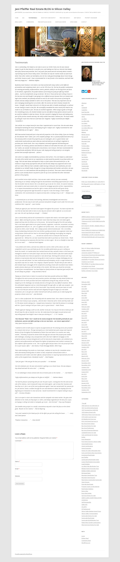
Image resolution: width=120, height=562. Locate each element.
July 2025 (84, 286)
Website (17, 476)
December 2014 (86, 363)
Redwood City (85, 150)
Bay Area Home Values (88, 423)
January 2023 (85, 300)
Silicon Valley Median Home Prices (91, 511)
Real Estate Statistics (87, 489)
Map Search (77, 18)
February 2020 (86, 307)
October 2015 (85, 347)
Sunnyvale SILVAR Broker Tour (90, 520)
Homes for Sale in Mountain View (91, 450)
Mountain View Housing (88, 477)
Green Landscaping (87, 446)
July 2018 (84, 322)
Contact (84, 22)
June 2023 (84, 298)
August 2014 (85, 372)
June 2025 (84, 289)
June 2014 (84, 376)
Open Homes (73, 22)
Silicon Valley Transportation (90, 513)
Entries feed (85, 538)
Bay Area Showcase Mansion (90, 430)
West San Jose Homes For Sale (90, 525)
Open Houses (85, 482)
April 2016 (84, 338)
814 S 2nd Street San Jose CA (90, 421)
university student (87, 253)
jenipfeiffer (85, 259)
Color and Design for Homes (90, 435)
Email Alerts (18, 22)
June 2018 (84, 325)
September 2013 (86, 392)
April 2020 (84, 304)
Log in (83, 536)
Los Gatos (84, 123)
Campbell (84, 107)
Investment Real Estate (88, 455)
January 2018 (85, 329)
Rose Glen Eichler (87, 493)
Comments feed (86, 540)
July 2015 (84, 349)
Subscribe (87, 197)
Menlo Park (85, 130)
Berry (83, 248)
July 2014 (84, 374)
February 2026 (86, 282)
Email (17, 469)
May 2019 (84, 318)
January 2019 (85, 320)
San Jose (84, 155)
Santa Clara (85, 159)
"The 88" (84, 403)
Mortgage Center (60, 22)
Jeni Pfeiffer (85, 457)
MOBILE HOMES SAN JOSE (89, 471)
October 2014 (85, 367)
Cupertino (84, 110)
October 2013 (85, 390)
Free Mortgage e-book (44, 22)
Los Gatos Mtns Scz (87, 128)
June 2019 (84, 316)
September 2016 (86, 334)
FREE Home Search (65, 18)
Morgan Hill (85, 137)
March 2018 (85, 327)
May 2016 (84, 336)
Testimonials (32, 18)
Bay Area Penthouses (88, 428)
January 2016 (85, 342)
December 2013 (86, 385)
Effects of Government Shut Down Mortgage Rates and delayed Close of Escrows (93, 255)
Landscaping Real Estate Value (90, 459)
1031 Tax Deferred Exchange (90, 408)
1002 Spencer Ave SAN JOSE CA (90, 405)
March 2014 (85, 381)
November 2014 (86, 365)
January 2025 (85, 291)
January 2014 (85, 383)
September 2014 (86, 369)
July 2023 (84, 295)
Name (17, 461)
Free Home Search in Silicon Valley (91, 441)
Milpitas (84, 132)
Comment (18, 441)
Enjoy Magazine (86, 439)
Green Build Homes (87, 444)
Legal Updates (86, 464)
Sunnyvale (85, 164)
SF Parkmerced (86, 509)
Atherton (84, 103)
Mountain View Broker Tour (89, 475)
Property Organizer (91, 18)
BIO (23, 18)
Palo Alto (84, 143)
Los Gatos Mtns (86, 125)
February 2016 (86, 340)
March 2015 (85, 356)
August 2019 (85, 311)
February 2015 (86, 358)
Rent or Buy (85, 491)
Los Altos (84, 119)
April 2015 (84, 354)
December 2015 (86, 345)
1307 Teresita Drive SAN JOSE (90, 410)
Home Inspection (86, 448)
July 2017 (84, 331)
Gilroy (83, 116)
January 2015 (85, 360)
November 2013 (86, 387)
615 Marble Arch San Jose (89, 419)
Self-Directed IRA (86, 502)
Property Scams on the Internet (90, 486)
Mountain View (86, 141)
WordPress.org (86, 543)
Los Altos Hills (85, 121)
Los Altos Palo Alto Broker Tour (90, 466)
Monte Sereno (86, 134)
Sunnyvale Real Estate (88, 518)
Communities (30, 22)
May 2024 (84, 293)
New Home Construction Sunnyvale (92, 480)
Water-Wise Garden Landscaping (91, 522)
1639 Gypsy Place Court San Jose (91, 414)
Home (16, 18)
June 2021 (84, 302)
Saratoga (84, 161)
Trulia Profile (85, 168)
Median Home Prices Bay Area (90, 468)
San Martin (85, 157)
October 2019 (85, 309)
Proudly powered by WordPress (23, 554)
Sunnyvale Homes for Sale (89, 516)
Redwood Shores (86, 152)
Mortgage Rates (86, 473)
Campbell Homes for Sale (89, 432)
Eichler (83, 437)
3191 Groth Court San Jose (89, 417)
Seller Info (84, 504)
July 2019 (84, 313)
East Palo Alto (85, 112)
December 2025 (86, 284)
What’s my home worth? (48, 18)
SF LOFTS (84, 507)
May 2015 (84, 351)
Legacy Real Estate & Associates (91, 462)
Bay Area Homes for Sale (89, 426)
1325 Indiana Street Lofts (89, 412)
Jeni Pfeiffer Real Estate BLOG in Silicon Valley (42, 9)
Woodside (84, 170)
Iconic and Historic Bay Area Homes (92, 453)
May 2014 (84, 378)
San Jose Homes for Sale (89, 495)
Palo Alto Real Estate (87, 484)
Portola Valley (85, 146)
